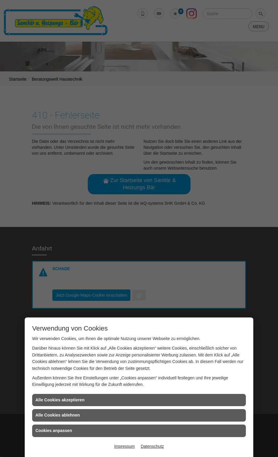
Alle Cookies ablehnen (57, 415)
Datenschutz (152, 446)
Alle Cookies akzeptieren (60, 399)
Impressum (124, 446)
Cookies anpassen (53, 430)
